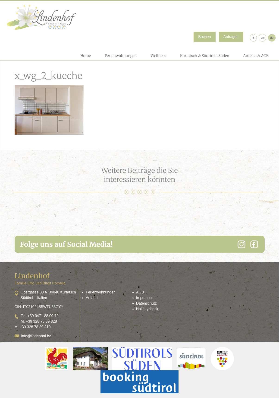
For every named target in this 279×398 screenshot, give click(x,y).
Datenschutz (146, 303)
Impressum (145, 298)
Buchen (204, 37)
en (262, 37)
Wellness (158, 55)
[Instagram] (241, 244)
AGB (140, 292)
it (253, 37)
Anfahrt (92, 298)
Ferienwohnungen (121, 55)
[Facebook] (254, 244)
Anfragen (230, 37)
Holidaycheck (147, 309)
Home (85, 55)
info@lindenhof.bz (36, 336)
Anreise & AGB (256, 55)
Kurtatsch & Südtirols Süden (204, 55)
